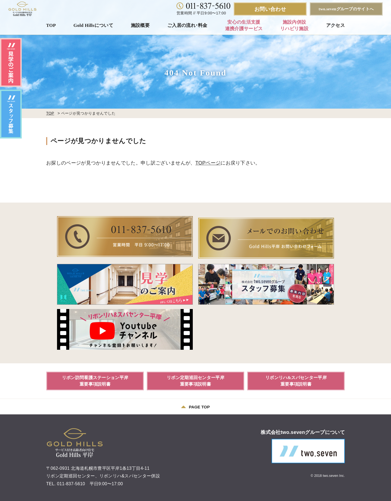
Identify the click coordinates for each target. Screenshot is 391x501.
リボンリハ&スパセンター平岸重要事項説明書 (296, 379)
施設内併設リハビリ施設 (294, 25)
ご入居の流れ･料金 (187, 25)
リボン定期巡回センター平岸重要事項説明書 (195, 379)
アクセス (335, 25)
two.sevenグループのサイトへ (346, 9)
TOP (51, 25)
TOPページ (208, 163)
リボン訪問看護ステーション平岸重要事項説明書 (95, 379)
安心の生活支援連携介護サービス (244, 25)
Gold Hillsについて (93, 25)
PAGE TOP (195, 405)
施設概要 (140, 25)
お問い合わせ (270, 9)
